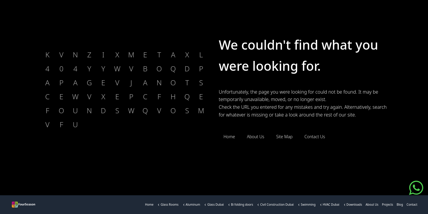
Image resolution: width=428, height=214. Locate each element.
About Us (372, 206)
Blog (400, 206)
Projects (387, 206)
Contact (412, 206)
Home (149, 206)
